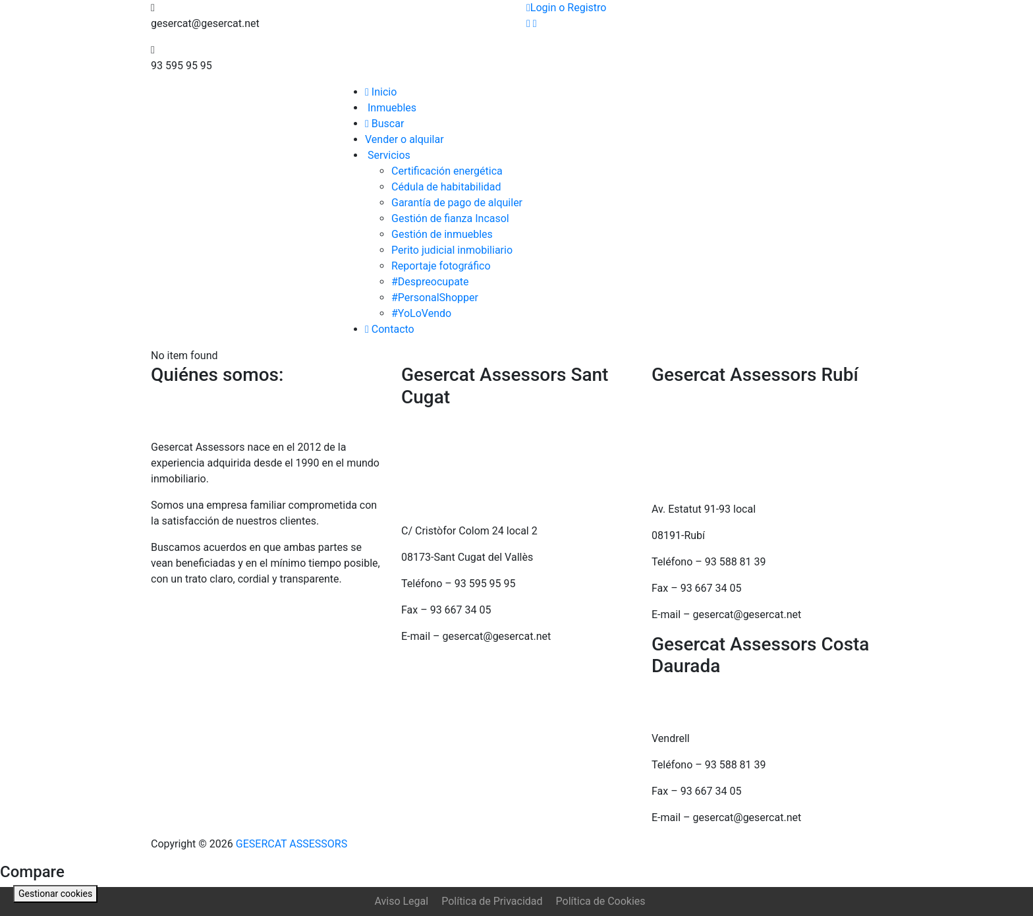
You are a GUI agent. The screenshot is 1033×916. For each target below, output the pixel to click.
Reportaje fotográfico (441, 266)
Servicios (387, 155)
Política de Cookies (601, 901)
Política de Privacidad (491, 901)
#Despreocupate (430, 281)
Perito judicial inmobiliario (452, 250)
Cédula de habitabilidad (446, 187)
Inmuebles (390, 107)
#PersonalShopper (434, 297)
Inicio (381, 92)
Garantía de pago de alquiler (456, 202)
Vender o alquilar (404, 139)
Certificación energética (447, 171)
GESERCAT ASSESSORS (290, 844)
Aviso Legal (401, 901)
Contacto (389, 329)
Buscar (384, 123)
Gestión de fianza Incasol (450, 218)
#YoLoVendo (421, 313)
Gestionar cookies (55, 893)
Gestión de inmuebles (442, 234)
